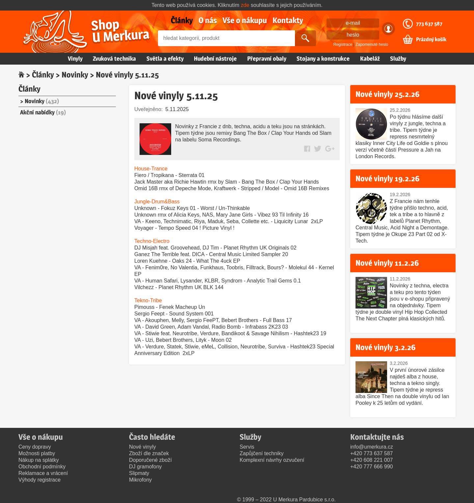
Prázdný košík (431, 39)
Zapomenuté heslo (372, 44)
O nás (207, 20)
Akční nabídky (43, 112)
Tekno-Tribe (148, 300)
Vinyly (75, 58)
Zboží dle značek (149, 453)
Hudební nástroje (215, 58)
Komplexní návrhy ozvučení (272, 460)
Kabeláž (370, 58)
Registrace (342, 44)
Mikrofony (140, 480)
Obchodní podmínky (42, 466)
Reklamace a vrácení (43, 473)
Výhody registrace (39, 480)
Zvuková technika (114, 58)
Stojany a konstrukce (323, 58)
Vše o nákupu (245, 20)
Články (182, 20)
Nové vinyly (142, 447)
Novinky (75, 74)
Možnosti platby (36, 453)
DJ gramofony (145, 466)
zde (245, 5)
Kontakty (288, 20)
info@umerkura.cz (371, 447)
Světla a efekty (165, 58)
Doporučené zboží (150, 460)
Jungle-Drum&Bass (157, 201)
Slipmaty (139, 473)
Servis (247, 447)
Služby (398, 58)
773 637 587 (429, 23)
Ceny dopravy (34, 447)
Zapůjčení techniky (261, 453)
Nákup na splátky (38, 460)
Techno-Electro (152, 241)
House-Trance (151, 168)
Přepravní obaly (266, 58)
